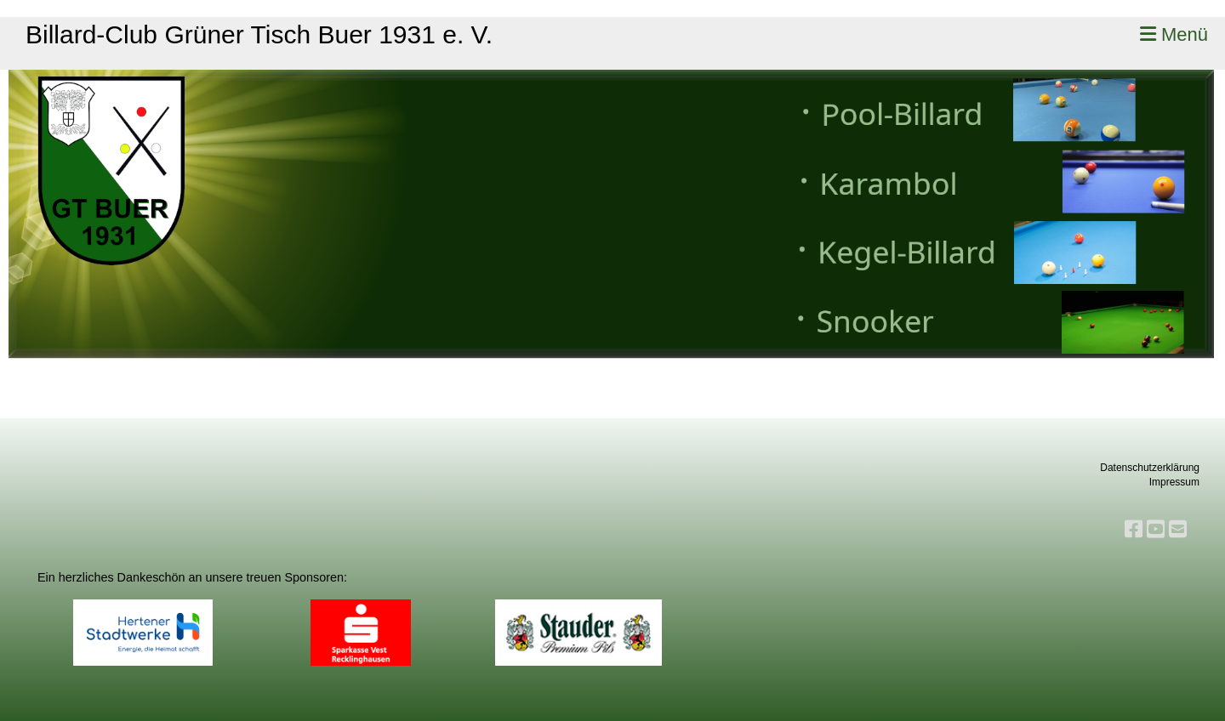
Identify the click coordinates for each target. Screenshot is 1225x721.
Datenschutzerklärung (1149, 468)
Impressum (1174, 482)
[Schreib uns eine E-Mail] (1178, 529)
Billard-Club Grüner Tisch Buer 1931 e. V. (259, 34)
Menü (1174, 34)
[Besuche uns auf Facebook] (1133, 529)
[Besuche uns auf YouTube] (1156, 529)
